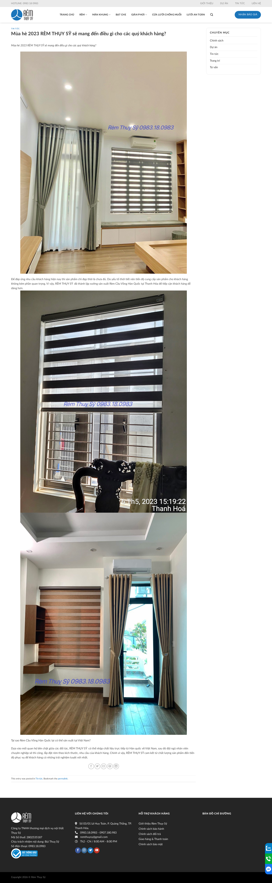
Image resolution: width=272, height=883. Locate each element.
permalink (63, 779)
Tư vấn (214, 67)
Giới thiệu (206, 3)
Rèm (83, 14)
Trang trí (215, 60)
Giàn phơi (139, 14)
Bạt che (121, 15)
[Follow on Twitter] (90, 850)
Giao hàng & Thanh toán (153, 839)
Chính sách (216, 40)
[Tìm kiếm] (211, 14)
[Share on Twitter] (97, 766)
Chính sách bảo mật (151, 844)
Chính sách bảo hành (151, 828)
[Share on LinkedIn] (116, 766)
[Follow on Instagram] (84, 850)
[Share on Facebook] (91, 766)
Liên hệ (256, 3)
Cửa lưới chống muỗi (166, 15)
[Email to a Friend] (104, 766)
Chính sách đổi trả (150, 834)
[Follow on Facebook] (78, 850)
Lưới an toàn (196, 15)
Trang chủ (67, 15)
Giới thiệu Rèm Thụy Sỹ (153, 823)
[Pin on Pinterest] (110, 766)
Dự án (224, 3)
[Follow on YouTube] (97, 850)
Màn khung (101, 14)
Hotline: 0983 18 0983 (24, 3)
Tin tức (240, 3)
